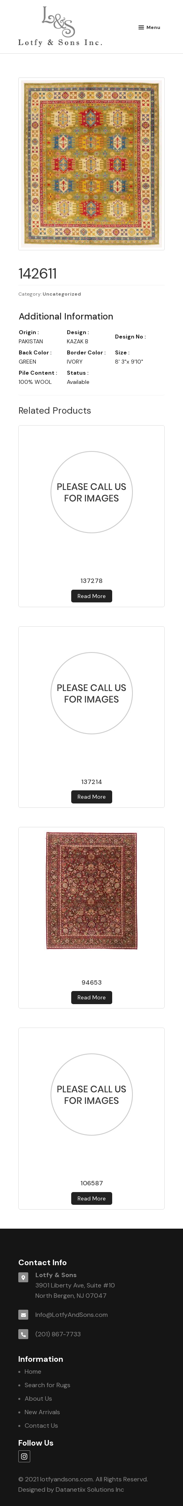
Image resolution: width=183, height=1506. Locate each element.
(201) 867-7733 (58, 1334)
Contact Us (41, 1425)
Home (33, 1371)
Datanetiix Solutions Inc (90, 1489)
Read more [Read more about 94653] (92, 997)
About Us (38, 1398)
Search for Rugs (47, 1385)
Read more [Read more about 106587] (92, 1198)
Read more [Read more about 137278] (92, 596)
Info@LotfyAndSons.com (71, 1314)
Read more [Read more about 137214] (92, 796)
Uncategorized (62, 294)
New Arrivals (42, 1412)
